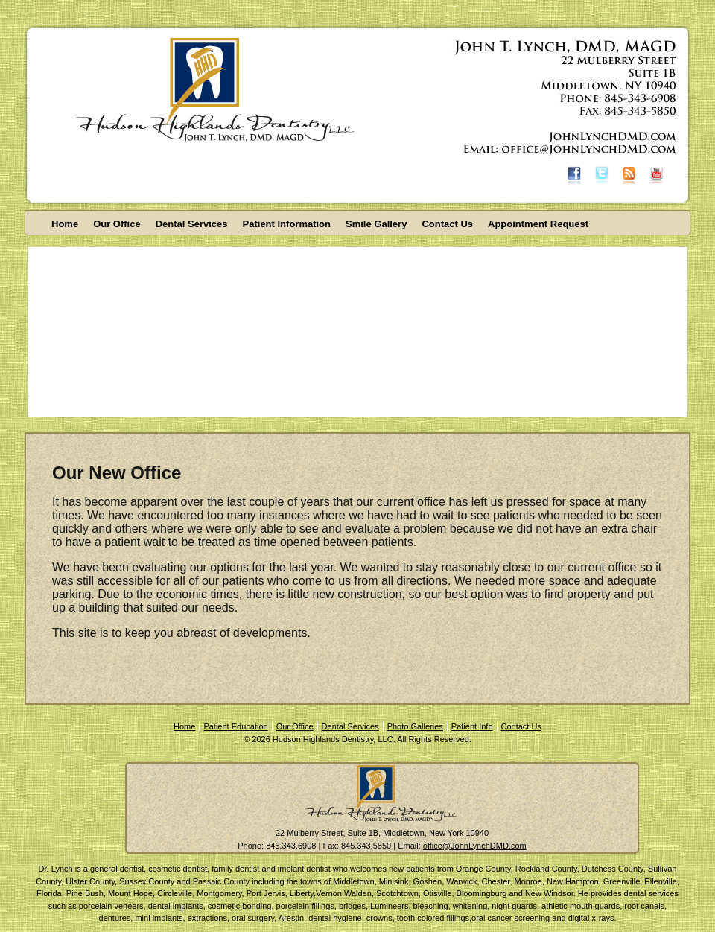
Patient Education (235, 726)
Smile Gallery (376, 223)
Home (64, 223)
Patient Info (472, 726)
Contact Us (447, 223)
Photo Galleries (415, 726)
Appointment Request (538, 223)
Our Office (117, 223)
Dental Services (192, 223)
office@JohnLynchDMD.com (475, 845)
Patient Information (287, 223)
